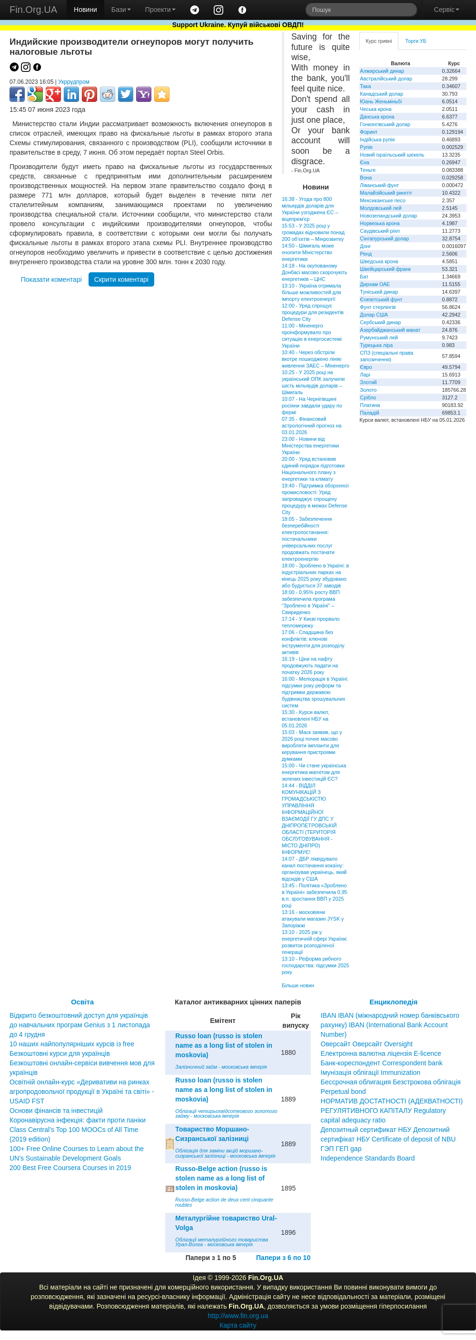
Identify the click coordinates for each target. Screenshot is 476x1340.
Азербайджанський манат (390, 330)
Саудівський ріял (379, 231)
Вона (366, 177)
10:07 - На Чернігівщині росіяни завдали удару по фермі (312, 405)
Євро (366, 367)
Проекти (160, 9)
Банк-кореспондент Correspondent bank (382, 1063)
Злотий (368, 382)
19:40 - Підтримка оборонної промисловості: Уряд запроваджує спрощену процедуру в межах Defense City (315, 499)
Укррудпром (73, 82)
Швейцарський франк (385, 269)
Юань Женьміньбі (381, 101)
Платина (370, 405)
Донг (365, 246)
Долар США (374, 315)
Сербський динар (380, 322)
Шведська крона (379, 261)
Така (365, 86)
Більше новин (298, 985)
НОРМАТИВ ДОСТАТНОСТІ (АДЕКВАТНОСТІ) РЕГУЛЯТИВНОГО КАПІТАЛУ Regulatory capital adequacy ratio (392, 1110)
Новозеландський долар (388, 215)
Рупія (366, 147)
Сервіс (446, 9)
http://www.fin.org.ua (238, 1316)
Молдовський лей (380, 208)
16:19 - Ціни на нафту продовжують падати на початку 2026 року (310, 665)
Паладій (369, 413)
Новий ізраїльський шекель (392, 155)
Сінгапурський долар (384, 238)
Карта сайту (238, 1325)
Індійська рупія (377, 139)
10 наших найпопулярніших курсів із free (72, 1044)
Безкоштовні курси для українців (60, 1053)
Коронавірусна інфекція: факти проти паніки (78, 1120)
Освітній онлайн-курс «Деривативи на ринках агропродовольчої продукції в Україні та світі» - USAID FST (82, 1091)
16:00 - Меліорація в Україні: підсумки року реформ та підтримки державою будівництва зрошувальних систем (315, 692)
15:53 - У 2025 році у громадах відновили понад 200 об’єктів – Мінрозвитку (313, 232)
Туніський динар (379, 292)
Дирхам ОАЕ (375, 284)
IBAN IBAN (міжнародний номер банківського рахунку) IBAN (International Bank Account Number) (390, 1025)
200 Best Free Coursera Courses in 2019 (70, 1167)
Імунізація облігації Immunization (371, 1072)
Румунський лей (378, 337)
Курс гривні (379, 41)
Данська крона (377, 116)
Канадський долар (381, 94)
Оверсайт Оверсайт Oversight (367, 1044)
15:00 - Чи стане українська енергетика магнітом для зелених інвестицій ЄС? (314, 772)
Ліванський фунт (379, 185)
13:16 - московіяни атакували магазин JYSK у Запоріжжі (313, 918)
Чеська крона (375, 109)
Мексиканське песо (382, 200)
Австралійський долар (386, 78)
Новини (85, 9)
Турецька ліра (376, 345)
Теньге (368, 170)
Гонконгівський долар (385, 124)
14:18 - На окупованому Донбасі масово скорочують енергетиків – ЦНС (314, 272)
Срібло (368, 397)
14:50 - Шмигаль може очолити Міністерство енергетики (308, 252)
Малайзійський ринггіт (386, 193)
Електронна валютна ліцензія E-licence (381, 1053)
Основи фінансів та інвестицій (56, 1110)
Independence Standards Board (368, 1158)
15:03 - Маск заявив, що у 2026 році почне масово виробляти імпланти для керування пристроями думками (312, 745)
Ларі (365, 374)
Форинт (368, 132)
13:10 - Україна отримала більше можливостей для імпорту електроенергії (311, 292)
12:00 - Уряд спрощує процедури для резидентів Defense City (313, 312)
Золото (368, 390)
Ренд (366, 254)
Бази (121, 9)
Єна (364, 162)
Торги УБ (416, 41)
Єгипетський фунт (381, 299)
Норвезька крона (379, 223)
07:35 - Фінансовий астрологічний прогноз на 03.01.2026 (311, 425)
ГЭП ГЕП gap (341, 1148)
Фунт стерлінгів (378, 307)
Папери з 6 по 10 (283, 1257)
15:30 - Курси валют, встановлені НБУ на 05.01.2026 (305, 718)
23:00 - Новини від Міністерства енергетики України (310, 445)
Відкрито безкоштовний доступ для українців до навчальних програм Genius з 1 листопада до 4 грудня (80, 1025)
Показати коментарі (51, 279)
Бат (364, 276)
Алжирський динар (382, 71)
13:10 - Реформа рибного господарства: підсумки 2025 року (315, 965)
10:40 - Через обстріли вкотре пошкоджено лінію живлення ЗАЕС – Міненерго (315, 358)
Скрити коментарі (121, 279)
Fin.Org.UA (33, 9)
